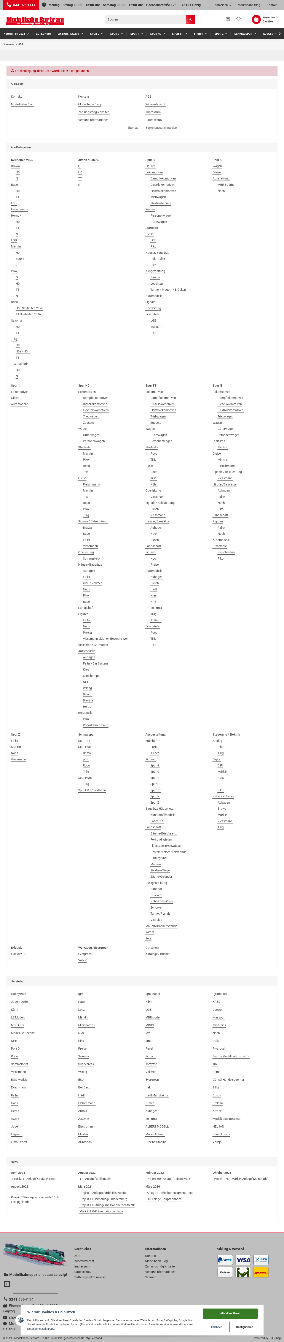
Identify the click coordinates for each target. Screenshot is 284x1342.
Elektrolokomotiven (163, 191)
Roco (14, 302)
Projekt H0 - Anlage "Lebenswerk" (169, 1178)
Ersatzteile (152, 314)
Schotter (156, 907)
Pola (216, 1040)
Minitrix (223, 447)
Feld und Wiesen (161, 839)
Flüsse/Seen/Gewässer (166, 845)
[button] (223, 5)
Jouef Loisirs (221, 1134)
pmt (85, 759)
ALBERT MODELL (157, 1126)
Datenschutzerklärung (40, 1328)
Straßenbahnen (160, 203)
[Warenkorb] (265, 19)
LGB (14, 240)
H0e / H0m (23, 351)
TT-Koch (155, 620)
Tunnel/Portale (160, 913)
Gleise (149, 234)
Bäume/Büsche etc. (163, 833)
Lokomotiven (154, 172)
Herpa (87, 706)
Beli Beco (84, 1087)
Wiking (87, 688)
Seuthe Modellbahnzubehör (231, 1056)
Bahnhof (156, 889)
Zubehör (151, 740)
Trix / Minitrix (19, 363)
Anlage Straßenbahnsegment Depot (171, 1192)
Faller (86, 540)
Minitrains (219, 1025)
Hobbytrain (18, 994)
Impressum (153, 112)
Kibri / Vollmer (92, 583)
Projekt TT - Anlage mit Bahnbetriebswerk (107, 1205)
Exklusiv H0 (18, 954)
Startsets (151, 228)
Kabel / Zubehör (223, 796)
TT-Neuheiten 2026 (28, 314)
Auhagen (89, 571)
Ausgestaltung (155, 271)
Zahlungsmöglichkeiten (93, 112)
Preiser (87, 632)
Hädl (153, 589)
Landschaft (86, 607)
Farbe (154, 747)
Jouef (15, 1126)
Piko (14, 271)
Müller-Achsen (154, 1134)
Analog (217, 740)
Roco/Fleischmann (95, 725)
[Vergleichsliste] (228, 19)
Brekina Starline (155, 1142)
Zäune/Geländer (161, 876)
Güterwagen (158, 222)
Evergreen (85, 954)
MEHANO (17, 1025)
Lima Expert (19, 1142)
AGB (148, 96)
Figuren (150, 166)
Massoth (156, 326)
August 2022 (87, 1172)
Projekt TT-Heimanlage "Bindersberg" (104, 1199)
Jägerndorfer (20, 1001)
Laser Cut (156, 821)
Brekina (88, 700)
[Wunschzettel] (238, 19)
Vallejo (82, 960)
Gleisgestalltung (156, 883)
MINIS (149, 1025)
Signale (150, 302)
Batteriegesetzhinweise (161, 127)
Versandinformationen (93, 120)
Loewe (217, 1009)
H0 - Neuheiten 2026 (29, 308)
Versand (97, 1338)
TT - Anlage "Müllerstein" (95, 1178)
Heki (148, 1087)
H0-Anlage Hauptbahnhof (164, 1199)
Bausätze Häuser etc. (159, 808)
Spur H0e (84, 747)
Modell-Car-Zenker (23, 1033)
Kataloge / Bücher (157, 954)
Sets (148, 938)
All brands (85, 1142)
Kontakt (272, 5)
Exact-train (18, 1087)
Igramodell (220, 994)
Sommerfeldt (91, 558)
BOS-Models (19, 1079)
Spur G (155, 765)
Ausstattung (221, 178)
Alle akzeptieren (230, 1313)
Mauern (155, 864)
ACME (15, 1118)
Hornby (16, 215)
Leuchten (156, 283)
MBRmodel (152, 1017)
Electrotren (85, 1126)
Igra (81, 994)
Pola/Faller (157, 258)
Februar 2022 (154, 1172)
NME (81, 1033)
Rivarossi (219, 1048)
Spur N (155, 796)
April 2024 (18, 1172)
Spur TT (155, 790)
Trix (85, 472)
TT (17, 197)
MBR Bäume (226, 184)
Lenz (81, 1009)
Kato (81, 1001)
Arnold (82, 1111)
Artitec (217, 1111)
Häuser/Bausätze (157, 252)
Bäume (155, 277)
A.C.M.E (83, 1118)
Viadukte (156, 920)
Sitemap (133, 127)
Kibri (148, 1001)
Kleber (154, 753)
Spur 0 (154, 771)
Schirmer (156, 607)
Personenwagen (161, 215)
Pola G (15, 1048)
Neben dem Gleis (161, 901)
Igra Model (152, 994)
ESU (13, 203)
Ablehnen (216, 1327)
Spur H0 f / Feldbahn (92, 790)
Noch (221, 191)
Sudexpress (86, 1064)
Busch (15, 184)
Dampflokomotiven (163, 178)
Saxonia (16, 320)
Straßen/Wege (160, 870)
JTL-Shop (275, 1338)
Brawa (15, 166)
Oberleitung (153, 308)
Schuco (150, 1056)
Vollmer (150, 1072)
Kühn (154, 484)
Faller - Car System (95, 663)
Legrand (16, 1134)
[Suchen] (145, 19)
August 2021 (19, 1186)
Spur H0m (85, 777)
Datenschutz (154, 120)
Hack (14, 1103)
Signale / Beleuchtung (92, 521)
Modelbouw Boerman (227, 1118)
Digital (217, 759)
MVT (148, 1033)
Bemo (87, 753)
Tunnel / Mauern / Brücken (168, 289)
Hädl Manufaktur (156, 1095)
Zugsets (88, 422)
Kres (86, 669)
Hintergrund (158, 858)
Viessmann (90, 546)
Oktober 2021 (222, 1172)
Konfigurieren (244, 1327)
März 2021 (85, 1186)
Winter (149, 932)
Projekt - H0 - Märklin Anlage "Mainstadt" (241, 1178)
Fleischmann (19, 209)
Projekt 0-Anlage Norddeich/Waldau (104, 1192)
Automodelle (153, 296)
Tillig (14, 339)
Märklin (16, 246)
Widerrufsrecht (155, 104)
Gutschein (152, 947)
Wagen (150, 209)
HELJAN (218, 1126)
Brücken (155, 895)
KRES (216, 1001)
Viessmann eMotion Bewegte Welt (105, 638)
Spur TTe (84, 740)
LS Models (18, 1017)
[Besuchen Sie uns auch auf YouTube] (7, 1284)
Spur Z (154, 802)
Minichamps (91, 675)
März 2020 (152, 1186)
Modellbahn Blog (249, 5)
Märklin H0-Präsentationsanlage (101, 1211)
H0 (18, 172)
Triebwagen (158, 197)
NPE (86, 682)
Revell (149, 1048)
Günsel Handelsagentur (228, 1079)
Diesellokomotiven (162, 184)
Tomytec (151, 1064)
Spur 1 (20, 258)
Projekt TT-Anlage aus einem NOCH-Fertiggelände (35, 1200)
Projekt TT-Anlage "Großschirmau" (34, 1178)
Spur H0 (155, 784)
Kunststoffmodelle (162, 815)
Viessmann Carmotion (93, 645)
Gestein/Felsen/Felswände (168, 852)
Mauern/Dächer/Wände (161, 926)
